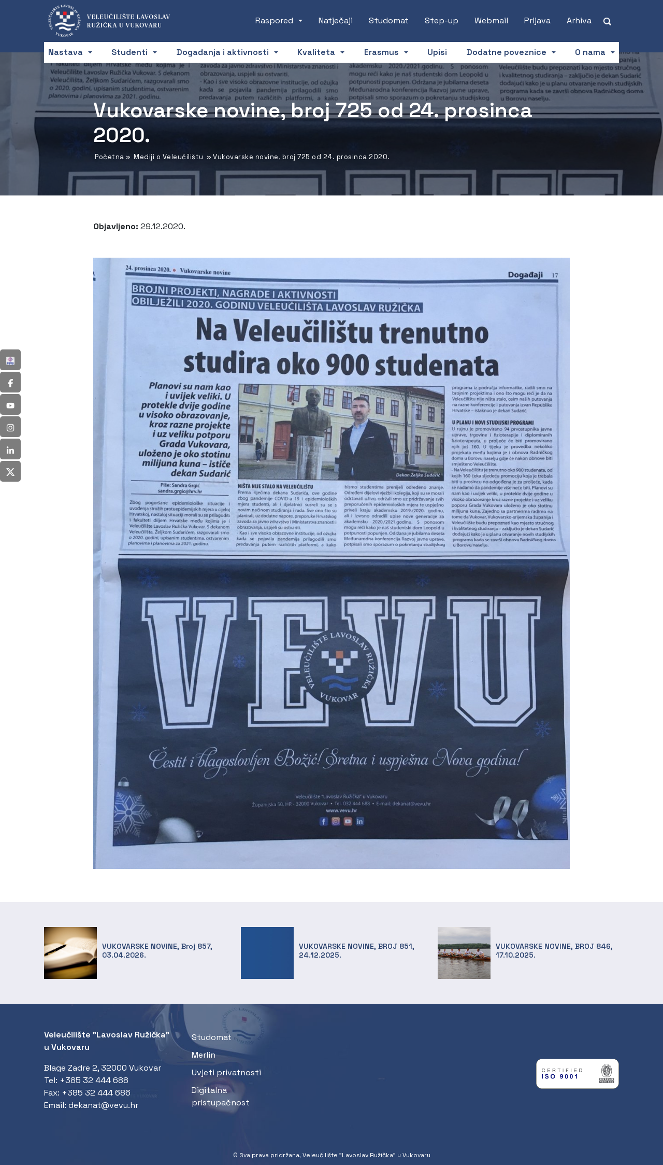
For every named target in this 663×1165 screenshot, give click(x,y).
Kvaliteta (316, 52)
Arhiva (579, 20)
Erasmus (381, 52)
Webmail (491, 20)
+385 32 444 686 (96, 1092)
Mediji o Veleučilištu (169, 156)
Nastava (65, 52)
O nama (590, 52)
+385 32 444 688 (94, 1080)
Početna (109, 156)
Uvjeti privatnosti (226, 1072)
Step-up (441, 20)
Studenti (129, 52)
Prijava (537, 20)
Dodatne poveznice (506, 52)
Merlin (203, 1054)
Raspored (274, 20)
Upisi (437, 52)
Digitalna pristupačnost (221, 1096)
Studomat (389, 20)
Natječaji (336, 20)
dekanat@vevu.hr (103, 1105)
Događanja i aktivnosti (223, 52)
